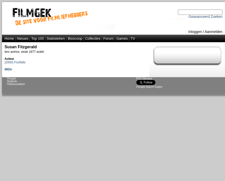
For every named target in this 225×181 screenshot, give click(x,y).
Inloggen (195, 32)
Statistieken (56, 38)
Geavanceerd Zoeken (205, 17)
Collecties (93, 38)
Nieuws (22, 38)
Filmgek (11, 78)
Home (9, 38)
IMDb (8, 69)
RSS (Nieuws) (144, 78)
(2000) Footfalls (15, 62)
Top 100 (37, 38)
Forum (108, 38)
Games (122, 38)
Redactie (12, 81)
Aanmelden (213, 32)
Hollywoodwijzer (16, 84)
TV (133, 38)
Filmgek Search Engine (149, 86)
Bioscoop (75, 38)
